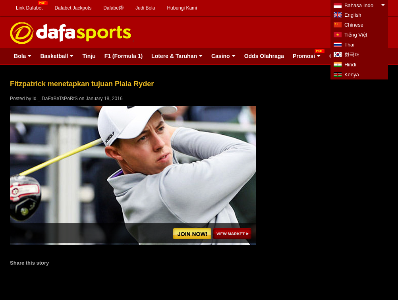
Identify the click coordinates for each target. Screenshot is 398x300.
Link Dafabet (29, 8)
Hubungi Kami (182, 8)
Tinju (88, 56)
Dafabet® (113, 8)
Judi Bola (145, 8)
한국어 (352, 55)
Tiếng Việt (355, 35)
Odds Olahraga (264, 56)
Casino (220, 56)
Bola (20, 56)
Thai (349, 45)
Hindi (350, 65)
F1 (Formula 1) (123, 56)
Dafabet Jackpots (72, 8)
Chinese (353, 25)
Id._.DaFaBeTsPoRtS (55, 98)
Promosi (304, 56)
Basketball (54, 56)
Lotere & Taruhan (174, 56)
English (352, 15)
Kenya (351, 74)
